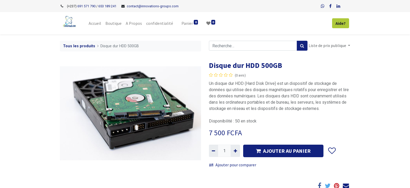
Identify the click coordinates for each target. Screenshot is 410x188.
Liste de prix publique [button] (328, 45)
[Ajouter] (235, 151)
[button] (331, 151)
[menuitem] (95, 23)
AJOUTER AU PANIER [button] (283, 151)
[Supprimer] (213, 151)
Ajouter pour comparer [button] (232, 164)
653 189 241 (107, 6)
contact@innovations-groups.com (153, 6)
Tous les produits (79, 46)
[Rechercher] (302, 46)
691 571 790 (86, 6)
